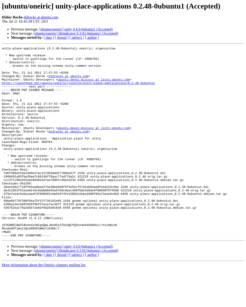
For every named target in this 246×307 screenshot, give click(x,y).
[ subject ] (76, 37)
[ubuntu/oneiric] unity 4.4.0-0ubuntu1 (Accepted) (76, 29)
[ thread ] (62, 37)
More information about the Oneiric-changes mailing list (44, 303)
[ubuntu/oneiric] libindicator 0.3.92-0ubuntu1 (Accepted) (76, 33)
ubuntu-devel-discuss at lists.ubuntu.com (94, 86)
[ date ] (49, 37)
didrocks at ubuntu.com (41, 17)
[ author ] (92, 37)
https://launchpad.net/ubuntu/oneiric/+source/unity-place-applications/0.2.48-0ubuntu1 (78, 90)
